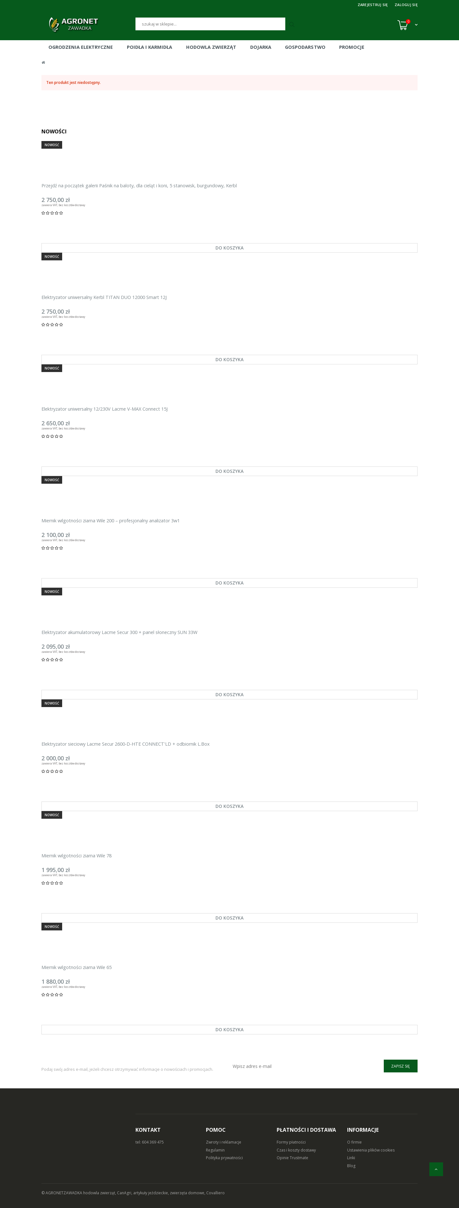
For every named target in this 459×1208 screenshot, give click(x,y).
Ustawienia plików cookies (371, 1150)
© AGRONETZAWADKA (62, 1193)
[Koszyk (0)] (407, 25)
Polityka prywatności (224, 1157)
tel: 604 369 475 (149, 1142)
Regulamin (215, 1150)
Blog (351, 1165)
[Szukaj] (210, 24)
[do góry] (436, 1169)
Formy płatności (291, 1142)
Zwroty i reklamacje (223, 1142)
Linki (351, 1157)
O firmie (354, 1142)
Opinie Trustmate (292, 1157)
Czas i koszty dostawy (296, 1150)
